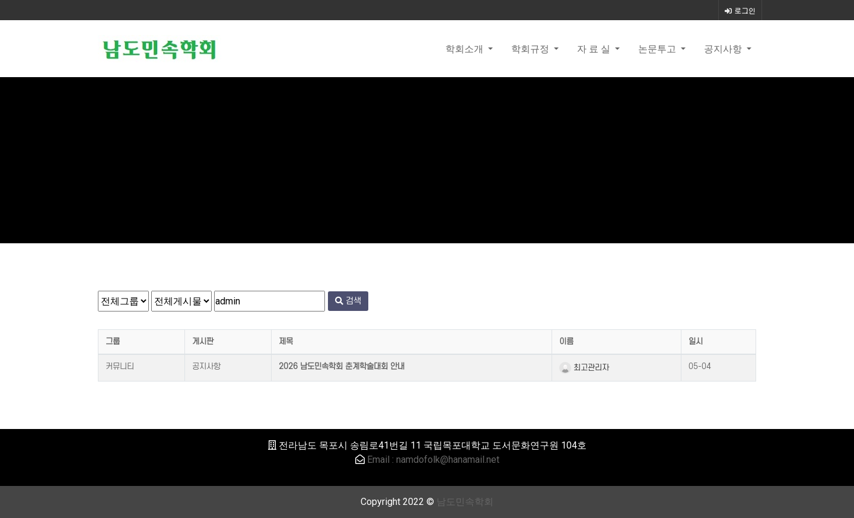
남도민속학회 (464, 501)
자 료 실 (595, 48)
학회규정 (531, 48)
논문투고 (658, 48)
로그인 (740, 10)
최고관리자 (584, 367)
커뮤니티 (120, 366)
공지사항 (724, 48)
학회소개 (465, 48)
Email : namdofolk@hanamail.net (433, 459)
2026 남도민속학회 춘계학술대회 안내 (341, 366)
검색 (348, 301)
